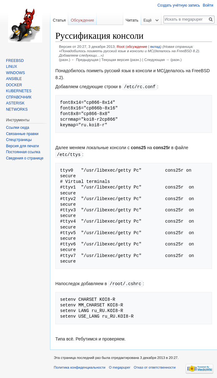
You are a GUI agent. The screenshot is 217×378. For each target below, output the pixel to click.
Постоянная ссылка (23, 152)
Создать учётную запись (178, 5)
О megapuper (119, 366)
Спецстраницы (19, 140)
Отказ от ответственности (155, 366)
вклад (155, 46)
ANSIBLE (14, 79)
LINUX (11, 66)
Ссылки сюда (17, 127)
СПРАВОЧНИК (18, 97)
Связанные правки (22, 134)
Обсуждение (82, 20)
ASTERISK (15, 103)
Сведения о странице (24, 158)
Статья (59, 20)
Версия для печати (22, 146)
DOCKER (14, 85)
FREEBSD (15, 60)
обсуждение (137, 46)
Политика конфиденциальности (79, 366)
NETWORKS (17, 109)
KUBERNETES (18, 91)
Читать (130, 20)
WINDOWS (15, 73)
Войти (208, 5)
